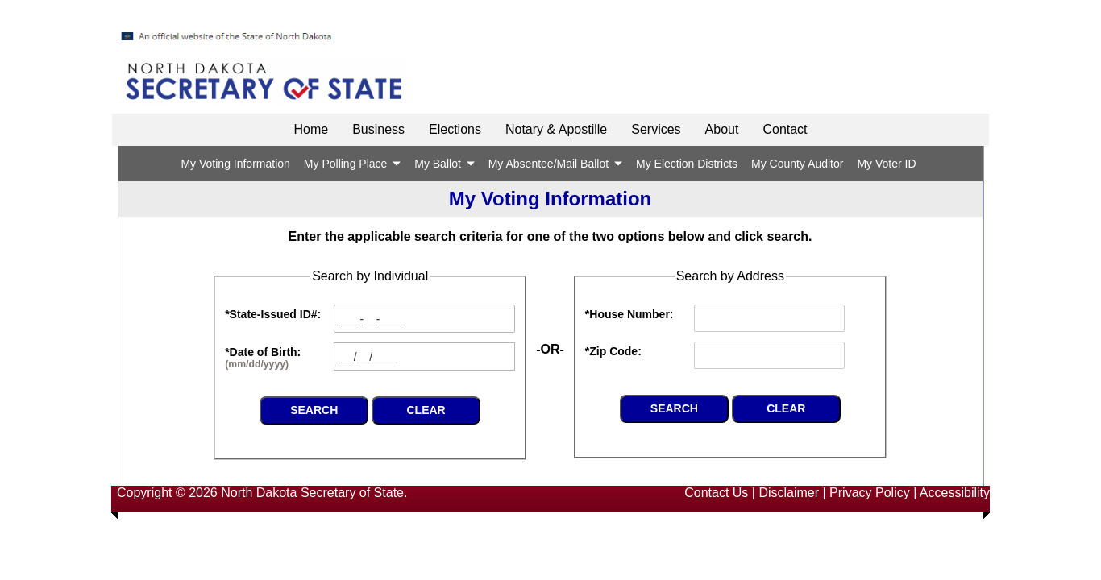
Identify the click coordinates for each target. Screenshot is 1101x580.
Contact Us (716, 492)
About (722, 129)
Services (655, 129)
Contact (784, 129)
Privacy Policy (869, 492)
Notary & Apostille (556, 129)
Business (378, 129)
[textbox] (424, 356)
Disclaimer (788, 492)
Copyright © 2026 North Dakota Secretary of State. (262, 492)
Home (310, 129)
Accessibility (955, 492)
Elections (455, 129)
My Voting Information (235, 163)
